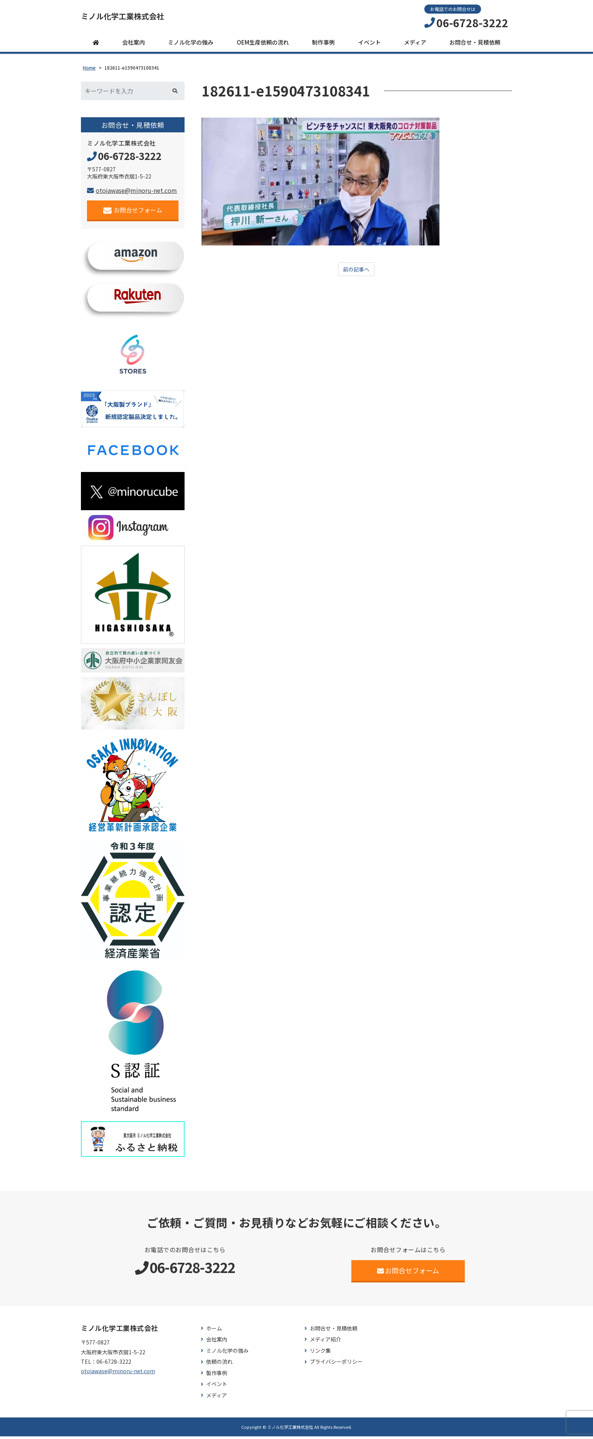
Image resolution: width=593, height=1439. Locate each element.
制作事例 (323, 45)
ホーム (214, 1331)
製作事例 (216, 1376)
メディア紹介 (325, 1342)
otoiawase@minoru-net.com (132, 193)
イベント (369, 45)
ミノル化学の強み (190, 45)
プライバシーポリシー (336, 1364)
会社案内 (133, 45)
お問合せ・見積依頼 (474, 45)
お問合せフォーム (133, 213)
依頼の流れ (219, 1364)
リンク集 (320, 1353)
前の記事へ (356, 272)
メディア (415, 45)
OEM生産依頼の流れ (263, 45)
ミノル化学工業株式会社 (135, 17)
